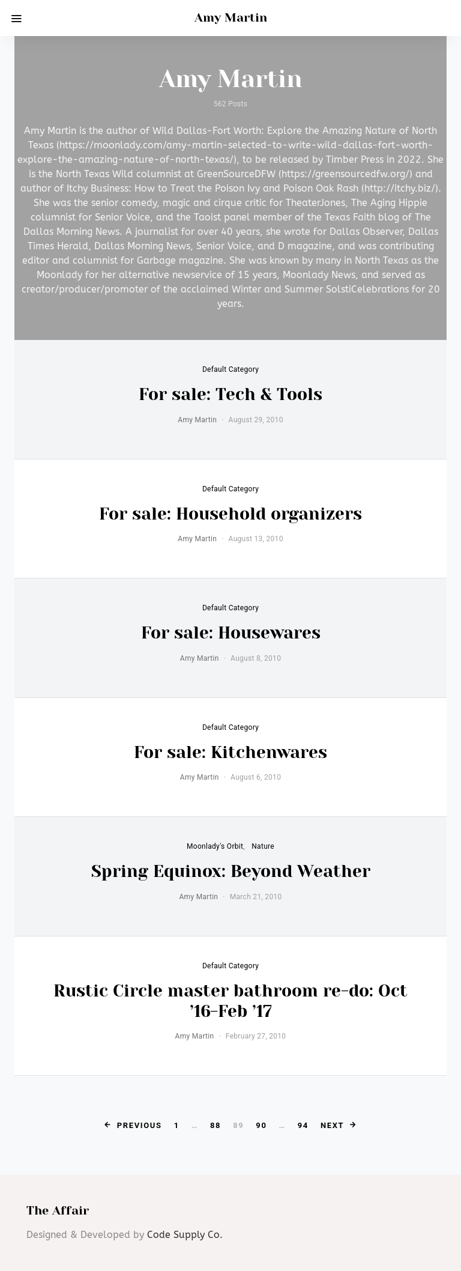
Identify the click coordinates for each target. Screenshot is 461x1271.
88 (215, 1125)
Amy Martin (230, 18)
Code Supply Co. (185, 1234)
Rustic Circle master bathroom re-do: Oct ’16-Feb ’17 (230, 1001)
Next (332, 1125)
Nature (263, 846)
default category (230, 369)
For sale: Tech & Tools (230, 394)
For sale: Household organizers (230, 514)
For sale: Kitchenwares (230, 752)
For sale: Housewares (231, 633)
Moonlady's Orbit (215, 846)
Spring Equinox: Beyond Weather (230, 871)
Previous (139, 1125)
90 (261, 1125)
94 (303, 1125)
